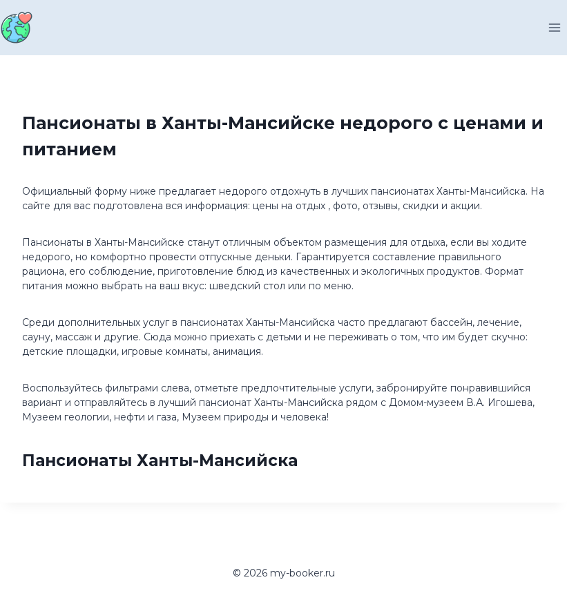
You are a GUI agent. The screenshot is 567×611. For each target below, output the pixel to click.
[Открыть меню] (554, 27)
